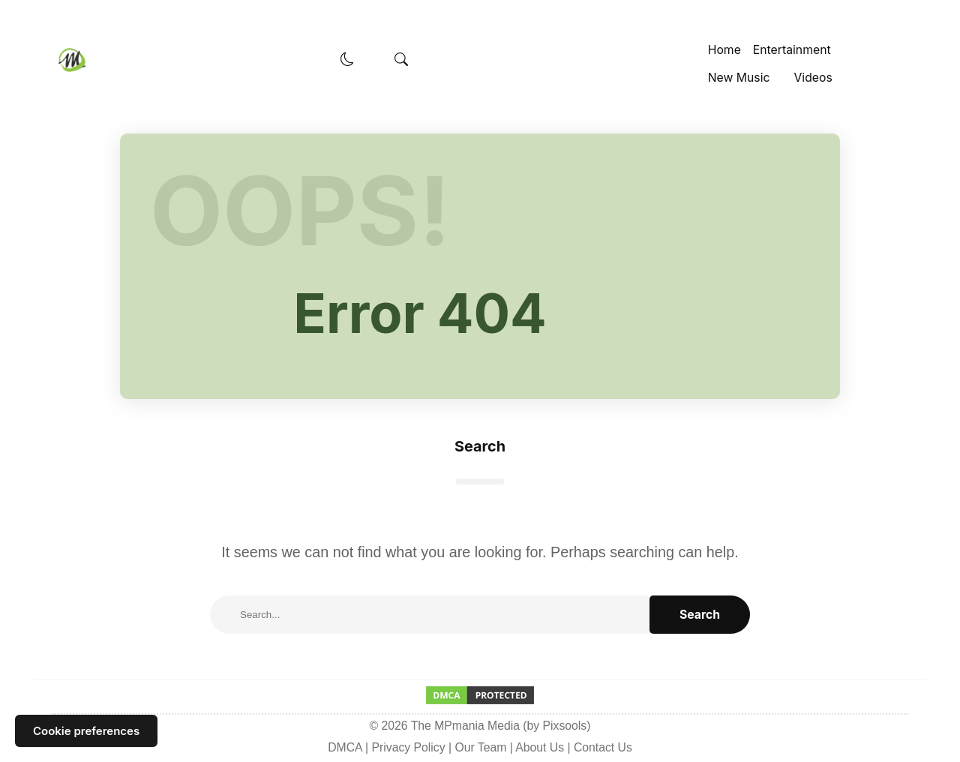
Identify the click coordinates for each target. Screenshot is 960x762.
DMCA (345, 747)
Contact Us (603, 747)
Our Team (480, 747)
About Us (539, 747)
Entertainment (792, 50)
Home (724, 50)
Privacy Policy (409, 747)
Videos (813, 77)
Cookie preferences (86, 731)
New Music (739, 77)
